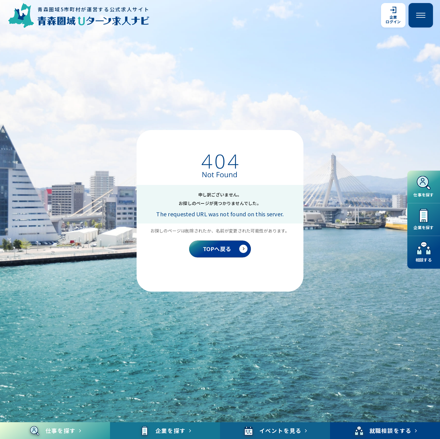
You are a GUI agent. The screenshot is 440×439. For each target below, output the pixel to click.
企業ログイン (393, 15)
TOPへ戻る (225, 249)
